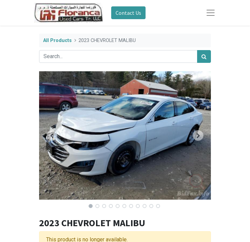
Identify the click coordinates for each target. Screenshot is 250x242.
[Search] (204, 56)
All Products (57, 40)
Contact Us (128, 12)
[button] (52, 135)
